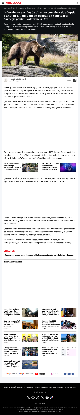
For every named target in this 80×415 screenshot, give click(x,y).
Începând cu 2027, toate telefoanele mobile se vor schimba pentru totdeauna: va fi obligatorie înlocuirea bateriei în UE (51, 324)
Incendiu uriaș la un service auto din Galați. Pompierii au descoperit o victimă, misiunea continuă (12, 312)
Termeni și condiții (41, 387)
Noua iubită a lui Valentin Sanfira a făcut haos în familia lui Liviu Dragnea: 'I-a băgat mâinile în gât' (12, 337)
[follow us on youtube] (40, 374)
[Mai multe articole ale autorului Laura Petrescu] (6, 80)
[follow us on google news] (11, 374)
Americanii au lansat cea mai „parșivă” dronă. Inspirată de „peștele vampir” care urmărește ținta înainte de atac (12, 364)
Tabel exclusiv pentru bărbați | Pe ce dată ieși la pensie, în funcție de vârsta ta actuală (50, 350)
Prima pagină (8, 8)
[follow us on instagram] (54, 374)
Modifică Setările (40, 392)
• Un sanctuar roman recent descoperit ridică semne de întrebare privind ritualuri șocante (39, 255)
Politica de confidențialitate (59, 387)
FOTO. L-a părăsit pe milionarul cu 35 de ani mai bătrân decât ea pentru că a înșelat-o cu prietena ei (50, 337)
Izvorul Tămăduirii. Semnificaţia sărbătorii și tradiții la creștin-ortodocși (12, 166)
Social (15, 8)
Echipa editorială (10, 387)
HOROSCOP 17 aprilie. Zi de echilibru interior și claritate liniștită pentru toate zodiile (50, 166)
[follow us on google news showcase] (25, 374)
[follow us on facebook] (69, 374)
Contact (73, 387)
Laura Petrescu (14, 81)
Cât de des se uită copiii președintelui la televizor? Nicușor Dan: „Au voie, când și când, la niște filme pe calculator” (50, 312)
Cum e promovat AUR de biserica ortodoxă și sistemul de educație (12, 324)
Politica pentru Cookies (25, 387)
